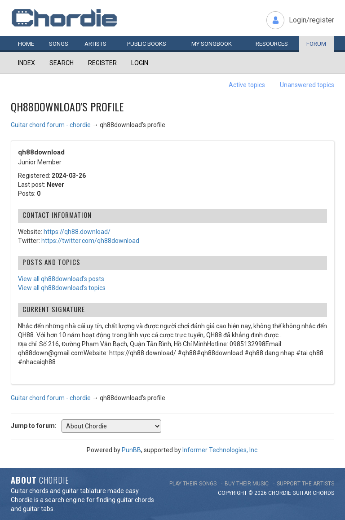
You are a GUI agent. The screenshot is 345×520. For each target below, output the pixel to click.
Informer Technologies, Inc (219, 450)
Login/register (311, 20)
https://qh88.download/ (77, 231)
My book (211, 43)
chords (323, 493)
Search (61, 62)
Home (26, 43)
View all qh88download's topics (62, 287)
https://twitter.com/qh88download (90, 240)
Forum (316, 43)
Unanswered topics (307, 84)
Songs (58, 43)
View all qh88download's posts (61, 278)
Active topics (247, 84)
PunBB (131, 450)
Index (26, 62)
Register (102, 62)
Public (146, 43)
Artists (95, 43)
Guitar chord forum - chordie (51, 124)
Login (139, 62)
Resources (272, 43)
